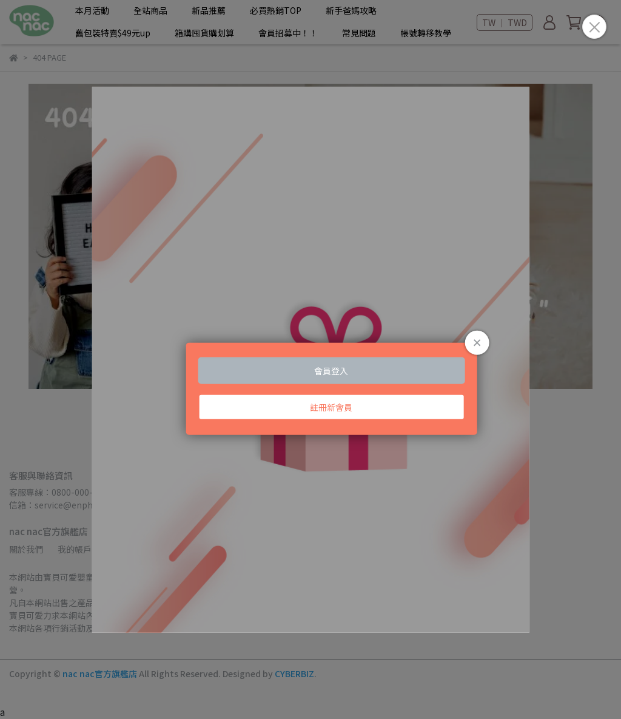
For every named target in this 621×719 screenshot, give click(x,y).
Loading (310, 359)
